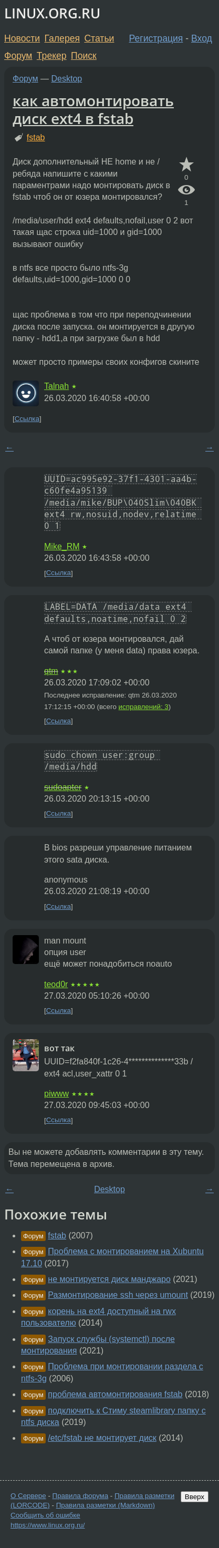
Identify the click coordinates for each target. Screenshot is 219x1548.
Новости (22, 38)
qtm (51, 671)
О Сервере (28, 1496)
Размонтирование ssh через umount (118, 1294)
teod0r (56, 984)
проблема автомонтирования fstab (115, 1394)
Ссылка (27, 419)
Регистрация (156, 38)
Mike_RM (62, 546)
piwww (56, 1093)
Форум (18, 55)
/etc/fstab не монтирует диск (102, 1437)
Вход (201, 38)
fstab (36, 137)
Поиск (84, 55)
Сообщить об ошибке (45, 1515)
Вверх (194, 1497)
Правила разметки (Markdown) (105, 1505)
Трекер (52, 55)
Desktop (66, 78)
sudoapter (62, 787)
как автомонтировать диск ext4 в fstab (93, 109)
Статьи (99, 38)
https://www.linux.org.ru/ (48, 1525)
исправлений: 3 (144, 707)
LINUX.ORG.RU (52, 13)
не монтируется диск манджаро (109, 1279)
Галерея (62, 38)
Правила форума (81, 1496)
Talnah (56, 386)
